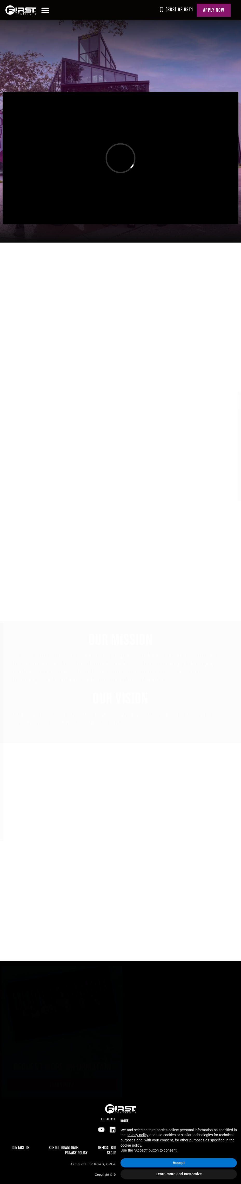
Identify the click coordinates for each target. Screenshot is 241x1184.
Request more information (166, 1067)
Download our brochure (45, 1068)
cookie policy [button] (130, 1145)
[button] (45, 10)
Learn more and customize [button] (179, 1174)
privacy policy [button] (137, 1135)
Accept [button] (179, 1163)
